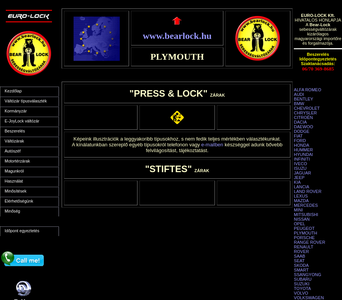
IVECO (300, 163)
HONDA (301, 145)
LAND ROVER (308, 191)
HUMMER (303, 149)
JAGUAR (302, 173)
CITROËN (303, 117)
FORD (300, 140)
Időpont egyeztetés (22, 230)
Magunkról (14, 171)
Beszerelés (15, 131)
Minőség (12, 211)
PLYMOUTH (305, 233)
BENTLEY (303, 99)
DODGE (301, 131)
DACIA (300, 122)
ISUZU (300, 168)
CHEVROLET (307, 108)
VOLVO (301, 293)
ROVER (301, 251)
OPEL (299, 223)
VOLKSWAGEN (309, 297)
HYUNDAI (303, 154)
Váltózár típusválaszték (26, 101)
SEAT (299, 260)
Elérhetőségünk (19, 201)
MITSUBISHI (306, 214)
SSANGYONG (307, 274)
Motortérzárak (17, 161)
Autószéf (12, 151)
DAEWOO (303, 126)
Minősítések (16, 191)
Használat (14, 181)
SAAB (299, 256)
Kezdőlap (13, 91)
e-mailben (212, 144)
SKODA (301, 265)
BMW (299, 103)
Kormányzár (16, 111)
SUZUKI (301, 284)
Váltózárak (14, 141)
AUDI (299, 94)
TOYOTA (302, 288)
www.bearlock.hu (177, 36)
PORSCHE (304, 237)
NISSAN (302, 219)
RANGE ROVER (309, 242)
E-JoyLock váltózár (22, 121)
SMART (301, 270)
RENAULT (304, 247)
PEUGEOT (304, 228)
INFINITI (302, 159)
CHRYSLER (305, 113)
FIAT (298, 136)
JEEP (299, 177)
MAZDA (301, 200)
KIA (297, 182)
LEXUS (301, 196)
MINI (298, 210)
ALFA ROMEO (307, 89)
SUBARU (303, 279)
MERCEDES (306, 205)
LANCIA (301, 186)
